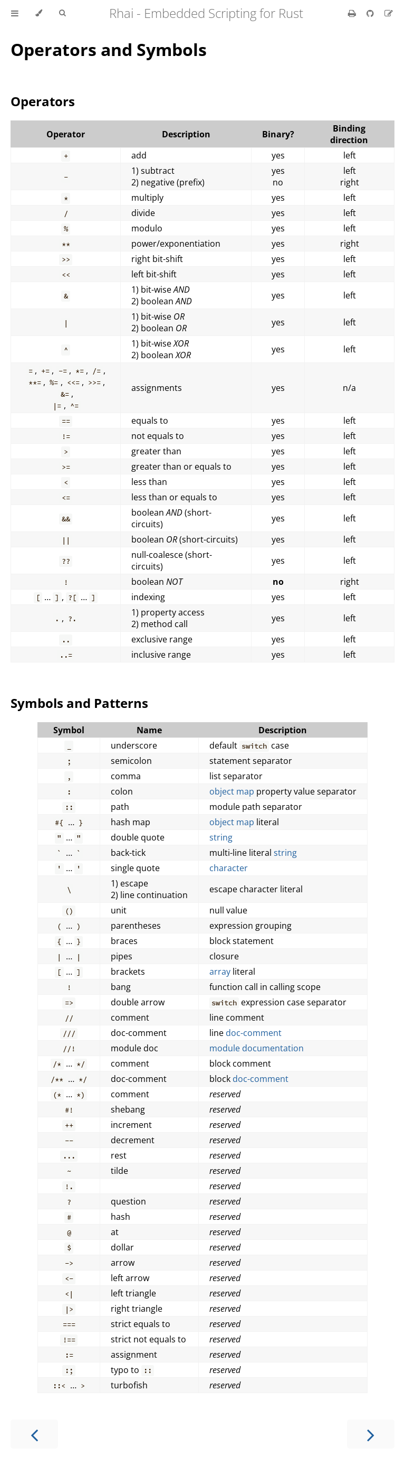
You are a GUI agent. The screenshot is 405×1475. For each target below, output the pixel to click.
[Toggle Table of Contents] (15, 13)
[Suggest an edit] (388, 13)
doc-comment (254, 1033)
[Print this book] (353, 13)
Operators (43, 101)
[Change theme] (39, 13)
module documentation (256, 1048)
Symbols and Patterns (79, 703)
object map (231, 791)
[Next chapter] (370, 1434)
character (228, 868)
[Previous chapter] (34, 1434)
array (219, 971)
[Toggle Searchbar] (62, 13)
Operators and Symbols (109, 49)
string (221, 837)
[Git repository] (371, 13)
